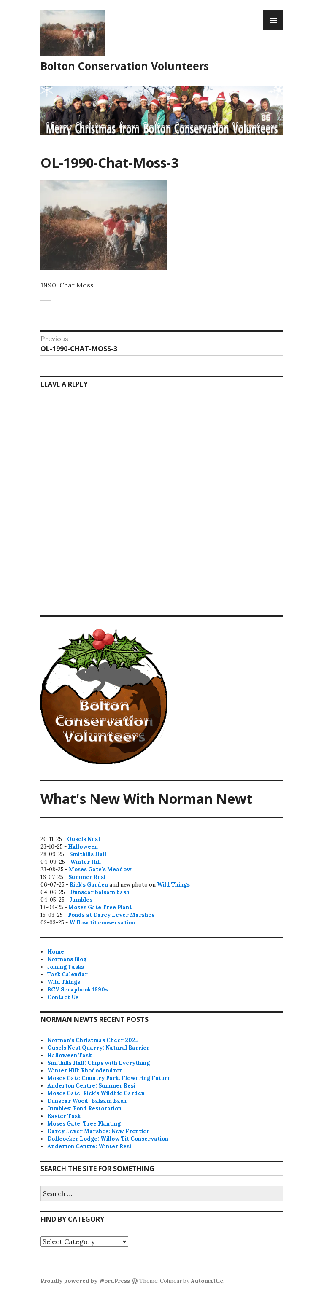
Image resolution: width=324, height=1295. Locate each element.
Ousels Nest (83, 839)
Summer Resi (86, 877)
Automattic (207, 1280)
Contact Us (62, 997)
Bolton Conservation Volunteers (124, 66)
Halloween (83, 846)
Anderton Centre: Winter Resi (89, 1146)
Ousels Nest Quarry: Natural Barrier (98, 1047)
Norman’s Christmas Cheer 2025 (92, 1040)
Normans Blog (66, 959)
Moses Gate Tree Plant (100, 907)
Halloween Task (69, 1055)
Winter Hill (85, 861)
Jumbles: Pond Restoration (84, 1108)
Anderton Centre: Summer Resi (91, 1085)
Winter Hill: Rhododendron (85, 1070)
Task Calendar (67, 974)
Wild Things (173, 884)
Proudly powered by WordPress (85, 1280)
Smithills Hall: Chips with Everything (98, 1063)
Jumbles (81, 899)
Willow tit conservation (102, 922)
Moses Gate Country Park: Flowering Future (109, 1078)
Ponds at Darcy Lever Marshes (111, 915)
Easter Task (64, 1116)
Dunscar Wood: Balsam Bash (87, 1100)
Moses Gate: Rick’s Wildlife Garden (96, 1093)
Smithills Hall (87, 854)
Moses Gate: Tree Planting (84, 1123)
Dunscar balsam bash (100, 892)
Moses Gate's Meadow (100, 869)
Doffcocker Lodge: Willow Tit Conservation (107, 1138)
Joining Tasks (65, 966)
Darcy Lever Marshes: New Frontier (98, 1131)
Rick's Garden (89, 884)
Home (55, 951)
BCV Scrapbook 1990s (77, 989)
